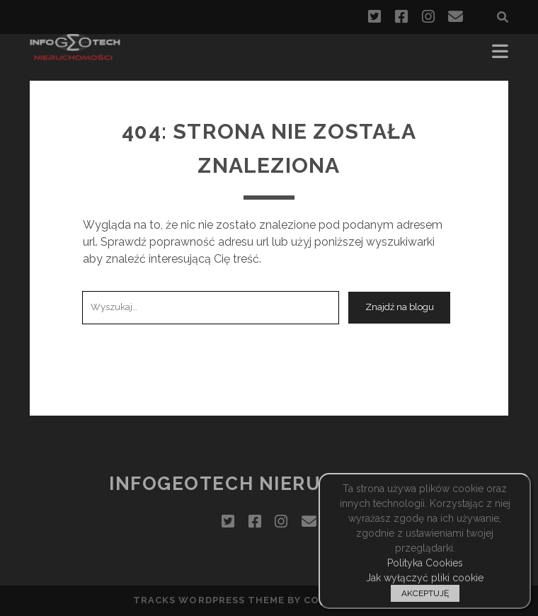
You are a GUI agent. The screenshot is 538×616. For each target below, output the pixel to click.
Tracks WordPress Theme (209, 600)
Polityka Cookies (425, 563)
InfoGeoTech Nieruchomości (269, 483)
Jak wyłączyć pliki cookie (424, 577)
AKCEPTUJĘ (425, 593)
